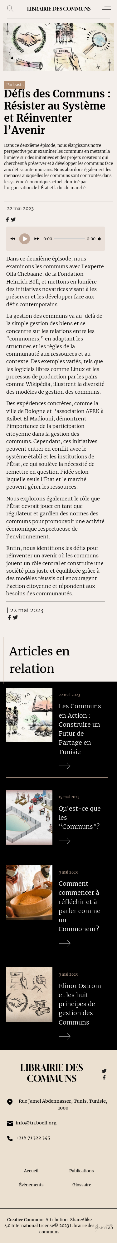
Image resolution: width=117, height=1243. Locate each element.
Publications (81, 1171)
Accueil (31, 1171)
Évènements (31, 1185)
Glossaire (81, 1185)
